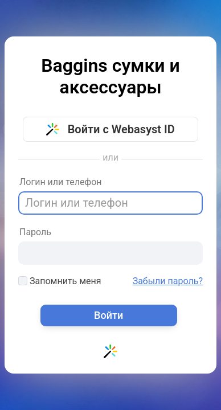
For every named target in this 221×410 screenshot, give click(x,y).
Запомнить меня (59, 281)
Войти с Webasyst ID (110, 129)
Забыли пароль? (168, 281)
